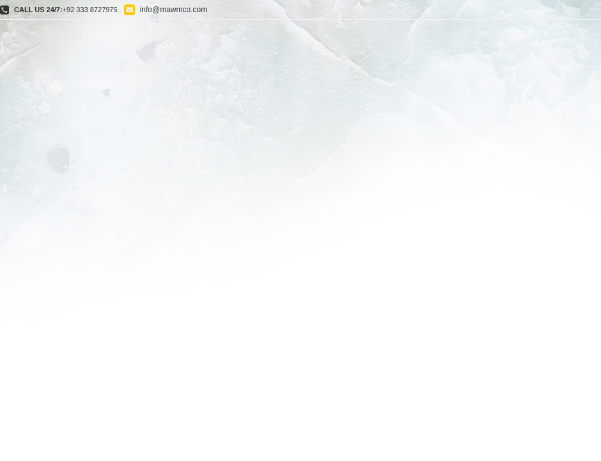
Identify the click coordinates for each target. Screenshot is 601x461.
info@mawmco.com (174, 9)
